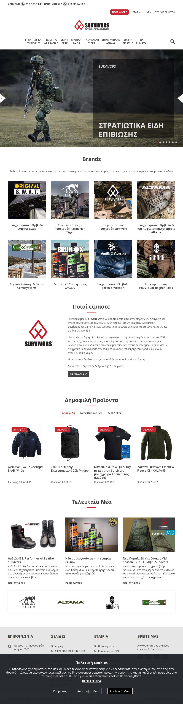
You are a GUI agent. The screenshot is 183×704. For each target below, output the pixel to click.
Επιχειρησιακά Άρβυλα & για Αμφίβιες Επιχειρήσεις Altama (156, 228)
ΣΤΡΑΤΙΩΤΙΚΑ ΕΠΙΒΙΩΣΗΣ (68, 651)
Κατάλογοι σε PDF (107, 651)
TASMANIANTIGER (91, 41)
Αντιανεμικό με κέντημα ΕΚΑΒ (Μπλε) (25, 468)
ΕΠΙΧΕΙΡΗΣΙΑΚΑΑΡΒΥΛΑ (111, 41)
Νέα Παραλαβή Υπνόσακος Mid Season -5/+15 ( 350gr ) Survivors (145, 560)
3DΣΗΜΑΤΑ (141, 41)
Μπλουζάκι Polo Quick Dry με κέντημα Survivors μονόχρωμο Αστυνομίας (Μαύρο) (112, 472)
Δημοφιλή (68, 413)
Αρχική (57, 646)
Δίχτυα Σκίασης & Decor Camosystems (27, 286)
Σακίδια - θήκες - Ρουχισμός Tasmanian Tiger (70, 228)
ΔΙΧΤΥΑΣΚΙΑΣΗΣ (128, 41)
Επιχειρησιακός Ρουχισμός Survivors (113, 227)
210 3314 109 (76, 4)
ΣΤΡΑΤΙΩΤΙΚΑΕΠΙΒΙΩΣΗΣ (33, 41)
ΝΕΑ (149, 12)
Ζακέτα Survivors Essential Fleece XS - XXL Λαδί (155, 468)
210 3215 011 (34, 4)
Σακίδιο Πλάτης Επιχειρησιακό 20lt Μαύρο (70, 468)
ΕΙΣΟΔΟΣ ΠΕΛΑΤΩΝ (165, 12)
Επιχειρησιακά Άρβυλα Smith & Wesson (113, 286)
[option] (29, 601)
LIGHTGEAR (64, 41)
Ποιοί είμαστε (104, 646)
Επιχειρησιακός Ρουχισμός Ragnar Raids (156, 286)
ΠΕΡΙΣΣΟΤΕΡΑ (78, 373)
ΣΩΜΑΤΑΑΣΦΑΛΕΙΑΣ (51, 41)
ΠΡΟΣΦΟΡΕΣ (119, 12)
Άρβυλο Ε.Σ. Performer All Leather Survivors (31, 560)
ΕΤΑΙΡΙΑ (137, 12)
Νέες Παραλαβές (91, 413)
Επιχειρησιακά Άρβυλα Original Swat (26, 227)
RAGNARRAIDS (76, 41)
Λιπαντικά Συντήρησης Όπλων (70, 286)
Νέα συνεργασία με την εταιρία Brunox (88, 560)
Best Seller (114, 413)
